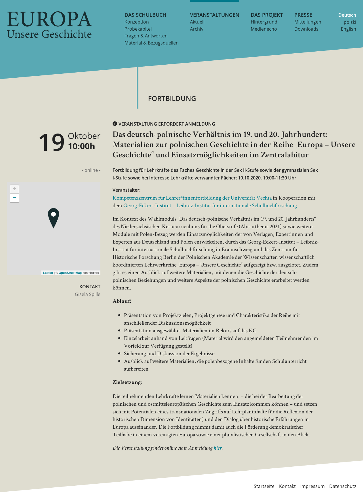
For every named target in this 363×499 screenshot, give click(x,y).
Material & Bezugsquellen (151, 43)
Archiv (196, 29)
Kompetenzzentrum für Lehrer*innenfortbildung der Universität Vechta (192, 197)
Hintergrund (264, 22)
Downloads (306, 29)
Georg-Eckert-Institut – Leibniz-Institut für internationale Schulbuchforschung (210, 205)
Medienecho (264, 29)
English (348, 29)
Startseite (264, 486)
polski (350, 22)
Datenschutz (342, 486)
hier (217, 448)
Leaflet (48, 272)
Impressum (312, 486)
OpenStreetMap (70, 272)
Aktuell (197, 22)
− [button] (14, 198)
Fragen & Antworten (146, 36)
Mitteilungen (307, 22)
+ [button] (14, 189)
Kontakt (287, 486)
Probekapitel (138, 29)
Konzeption (136, 22)
